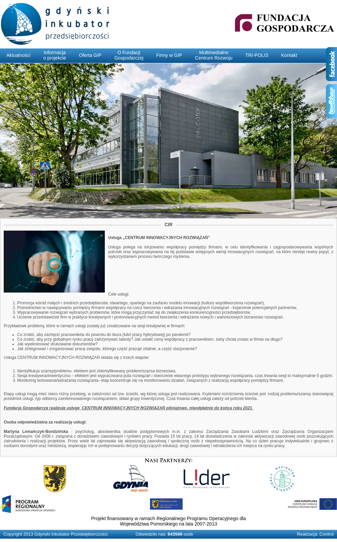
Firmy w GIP (169, 55)
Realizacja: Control (315, 534)
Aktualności (18, 55)
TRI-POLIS (256, 55)
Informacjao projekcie (54, 55)
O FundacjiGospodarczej (128, 55)
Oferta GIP (90, 55)
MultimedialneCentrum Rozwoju (214, 55)
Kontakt (289, 55)
